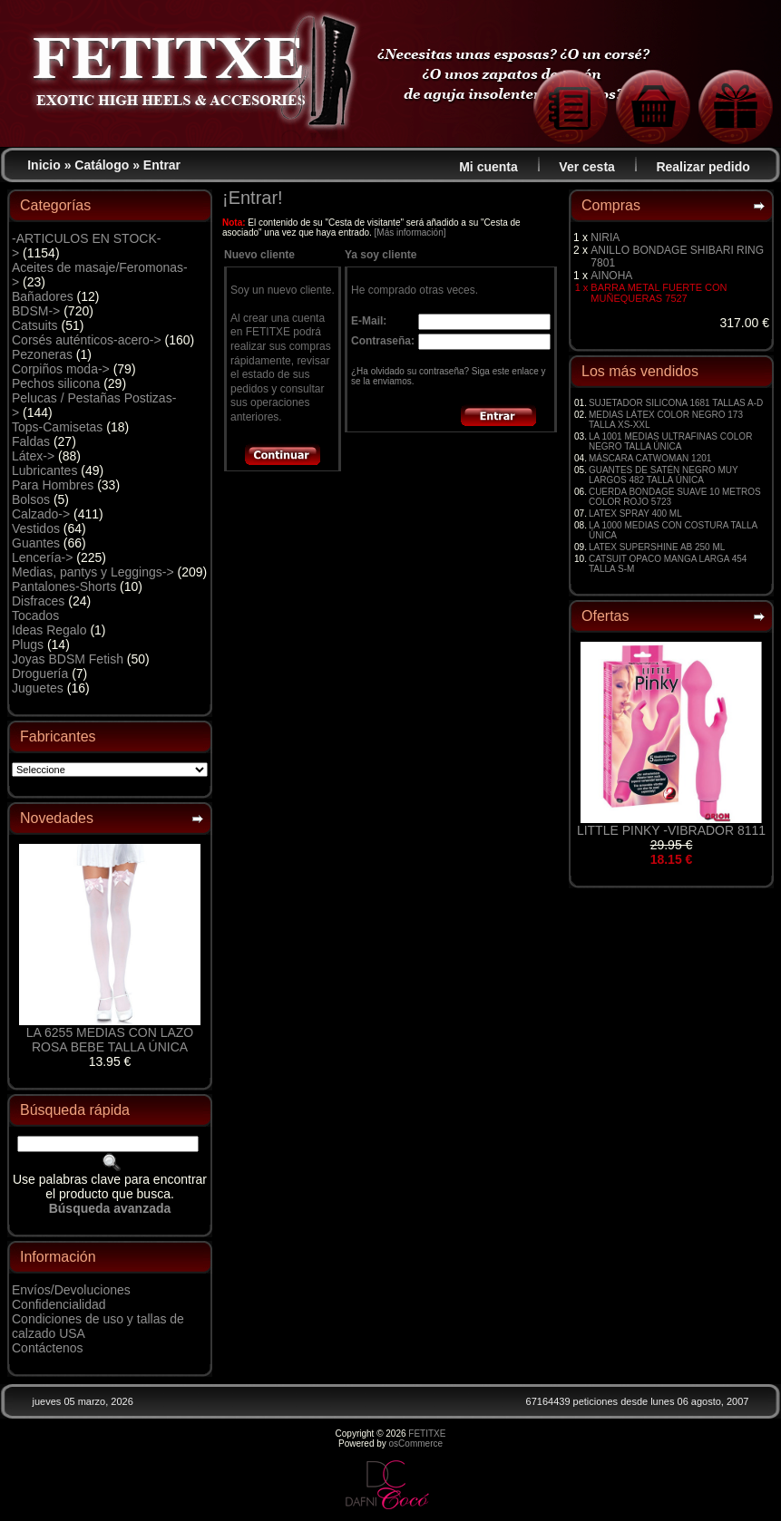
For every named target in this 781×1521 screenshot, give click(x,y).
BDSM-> (36, 311)
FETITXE (426, 1434)
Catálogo (101, 165)
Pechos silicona (56, 383)
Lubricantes (44, 470)
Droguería (40, 673)
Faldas (31, 441)
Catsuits (35, 325)
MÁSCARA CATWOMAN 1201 (650, 458)
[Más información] (410, 232)
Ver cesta (587, 167)
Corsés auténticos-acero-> (86, 340)
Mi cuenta (488, 167)
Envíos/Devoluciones (71, 1290)
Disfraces (38, 601)
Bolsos (31, 499)
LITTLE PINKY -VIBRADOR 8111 (671, 830)
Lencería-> (42, 557)
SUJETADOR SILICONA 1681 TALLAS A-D (676, 403)
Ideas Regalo (49, 630)
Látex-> (33, 456)
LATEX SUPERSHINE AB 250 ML (657, 547)
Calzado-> (41, 514)
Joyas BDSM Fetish (67, 659)
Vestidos (36, 528)
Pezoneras (42, 354)
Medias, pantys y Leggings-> (93, 572)
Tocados (35, 615)
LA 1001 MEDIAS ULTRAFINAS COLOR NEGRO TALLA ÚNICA (670, 441)
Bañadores (42, 296)
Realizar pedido (702, 167)
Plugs (28, 644)
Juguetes (37, 688)
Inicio (44, 165)
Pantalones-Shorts (64, 586)
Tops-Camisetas (57, 427)
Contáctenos (47, 1348)
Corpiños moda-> (61, 369)
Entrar (162, 165)
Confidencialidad (59, 1304)
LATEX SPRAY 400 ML (635, 513)
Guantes (36, 543)
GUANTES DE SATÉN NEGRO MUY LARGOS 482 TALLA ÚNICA (663, 475)
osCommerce (416, 1443)
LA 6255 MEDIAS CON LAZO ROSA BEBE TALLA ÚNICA (109, 1039)
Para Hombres (52, 485)
